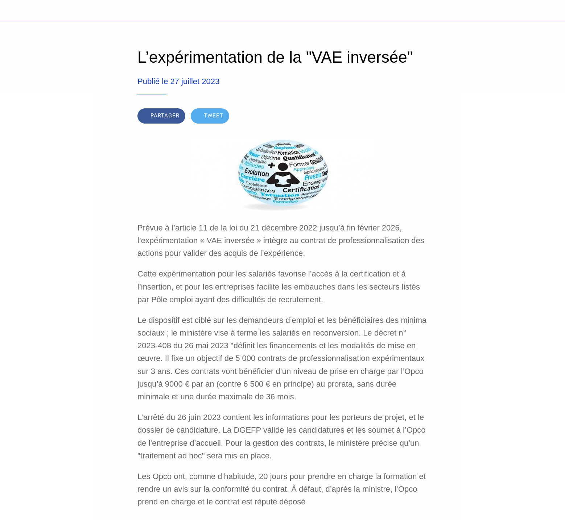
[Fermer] (14, 11)
